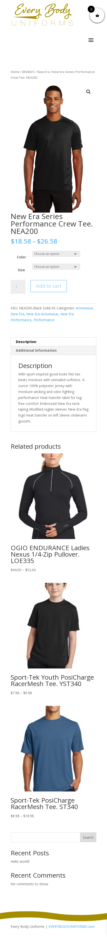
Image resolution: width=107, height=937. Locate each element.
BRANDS (28, 72)
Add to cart (49, 286)
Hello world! (20, 861)
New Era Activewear (42, 314)
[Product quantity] (18, 287)
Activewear (84, 308)
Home (15, 72)
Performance (44, 320)
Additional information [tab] (36, 350)
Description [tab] (26, 341)
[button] (88, 91)
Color (21, 257)
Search (88, 837)
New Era (43, 72)
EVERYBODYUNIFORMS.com (71, 926)
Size (21, 270)
